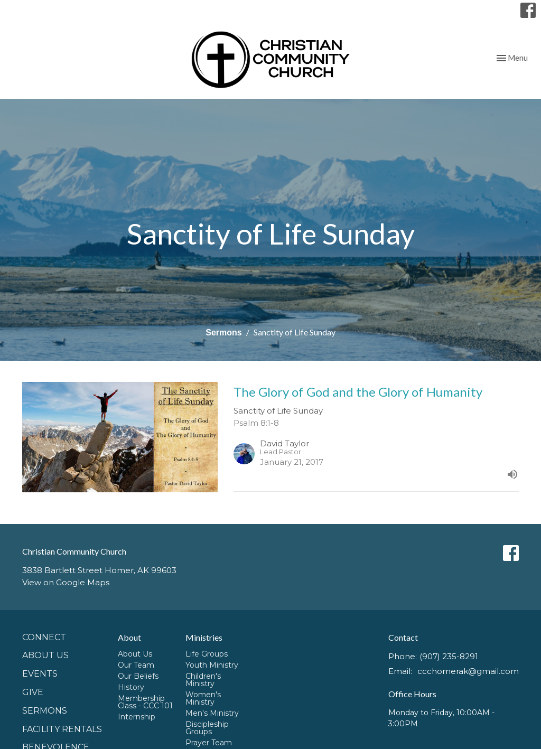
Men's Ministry (212, 713)
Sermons (223, 332)
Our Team (136, 665)
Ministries (203, 637)
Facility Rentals (62, 729)
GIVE (32, 692)
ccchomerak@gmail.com (468, 671)
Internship (136, 717)
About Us (45, 655)
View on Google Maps (65, 582)
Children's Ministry (203, 679)
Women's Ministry (203, 698)
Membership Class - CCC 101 (145, 702)
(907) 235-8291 (448, 656)
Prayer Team (208, 742)
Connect (44, 637)
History (131, 687)
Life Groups (206, 654)
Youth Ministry (211, 665)
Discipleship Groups (207, 727)
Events (40, 674)
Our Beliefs (138, 676)
